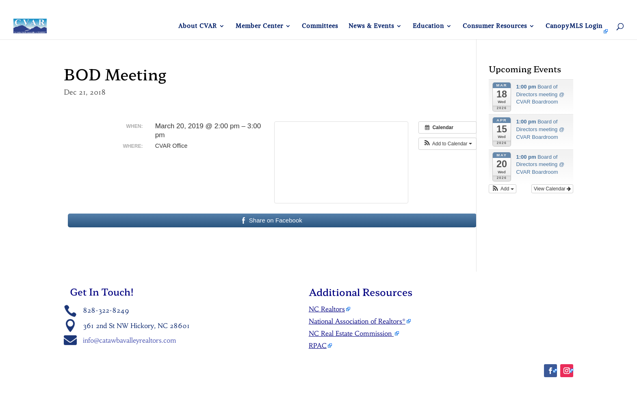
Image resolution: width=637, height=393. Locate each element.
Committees (320, 26)
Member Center (259, 26)
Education (428, 26)
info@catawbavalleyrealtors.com (129, 340)
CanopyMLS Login (574, 26)
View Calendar (552, 189)
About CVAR (197, 26)
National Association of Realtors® (357, 321)
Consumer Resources (495, 26)
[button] (447, 143)
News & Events (371, 26)
